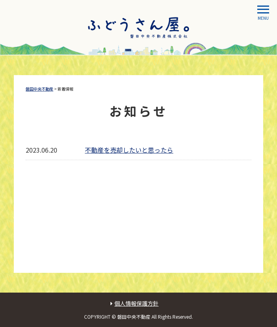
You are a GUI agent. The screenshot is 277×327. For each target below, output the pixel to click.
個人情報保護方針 (136, 303)
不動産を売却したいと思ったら (129, 150)
